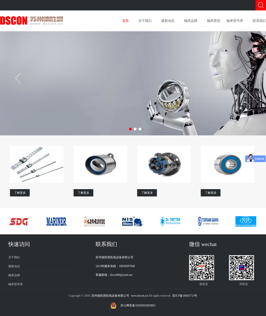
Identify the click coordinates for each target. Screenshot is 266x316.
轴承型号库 (235, 20)
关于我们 (145, 20)
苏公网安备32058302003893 (138, 305)
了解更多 (20, 192)
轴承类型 (213, 20)
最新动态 (168, 20)
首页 (125, 20)
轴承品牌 (190, 20)
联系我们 (259, 20)
